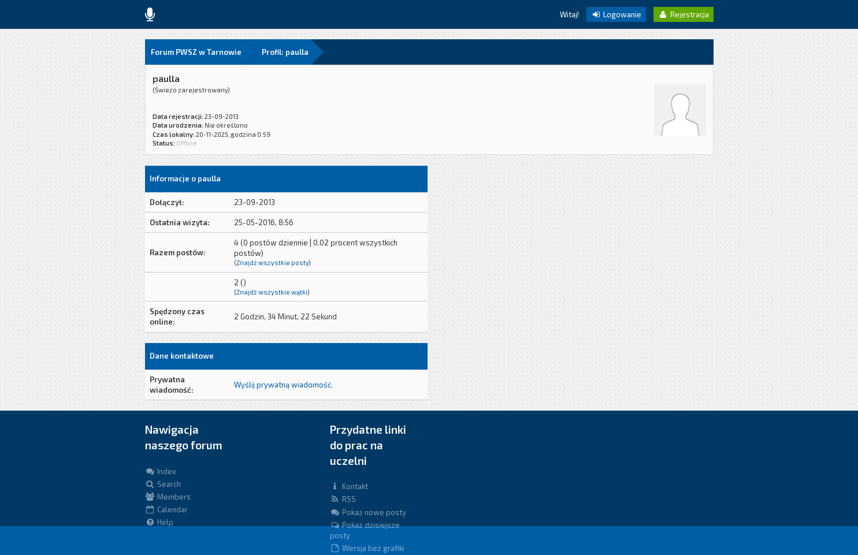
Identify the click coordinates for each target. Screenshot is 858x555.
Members (168, 496)
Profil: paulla (285, 52)
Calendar (166, 509)
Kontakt (349, 486)
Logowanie (616, 14)
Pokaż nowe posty (368, 512)
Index (160, 471)
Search (163, 484)
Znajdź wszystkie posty (272, 262)
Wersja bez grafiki (367, 548)
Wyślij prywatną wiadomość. (283, 384)
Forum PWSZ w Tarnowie (196, 52)
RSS (343, 499)
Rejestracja (683, 14)
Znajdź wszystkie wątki (271, 292)
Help (159, 522)
